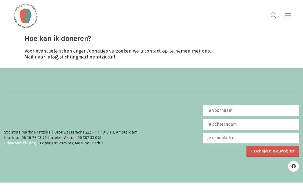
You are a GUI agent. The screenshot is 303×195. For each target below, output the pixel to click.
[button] (288, 16)
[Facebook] (293, 166)
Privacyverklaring (20, 143)
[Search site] (274, 16)
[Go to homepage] (25, 15)
